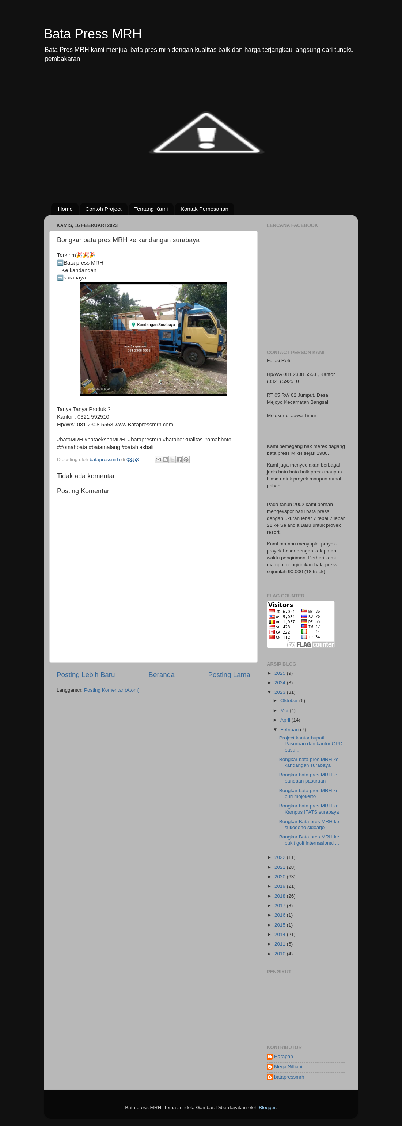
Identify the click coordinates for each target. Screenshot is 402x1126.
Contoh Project (104, 209)
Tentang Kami (151, 209)
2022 (280, 857)
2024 (280, 682)
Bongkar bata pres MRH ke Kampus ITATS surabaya (309, 808)
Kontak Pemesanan (204, 209)
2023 (280, 692)
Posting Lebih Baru (86, 674)
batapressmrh (289, 1077)
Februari (290, 729)
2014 (280, 934)
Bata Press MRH (93, 33)
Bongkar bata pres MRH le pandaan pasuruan (308, 777)
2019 (280, 886)
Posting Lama (229, 674)
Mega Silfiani (288, 1066)
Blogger (267, 1107)
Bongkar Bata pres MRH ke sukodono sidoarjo (309, 824)
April (286, 720)
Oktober (289, 700)
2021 (280, 867)
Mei (285, 710)
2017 (280, 905)
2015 (280, 925)
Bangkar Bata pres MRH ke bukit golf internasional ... (309, 839)
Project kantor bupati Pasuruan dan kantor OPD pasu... (310, 743)
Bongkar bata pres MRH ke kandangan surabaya (309, 762)
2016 (280, 915)
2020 (280, 876)
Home (65, 209)
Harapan (283, 1056)
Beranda (161, 674)
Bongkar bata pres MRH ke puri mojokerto (309, 793)
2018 (280, 896)
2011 (280, 944)
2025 (280, 673)
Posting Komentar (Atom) (112, 690)
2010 (280, 953)
